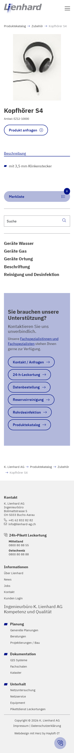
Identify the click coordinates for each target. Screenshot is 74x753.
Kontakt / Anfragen (28, 362)
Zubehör (37, 26)
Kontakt (9, 592)
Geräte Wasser (19, 243)
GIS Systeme (18, 660)
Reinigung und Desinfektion (31, 274)
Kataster (16, 672)
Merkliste (39, 195)
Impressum (21, 726)
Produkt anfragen (23, 130)
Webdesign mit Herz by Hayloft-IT (37, 733)
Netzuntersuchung (22, 690)
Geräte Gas (15, 251)
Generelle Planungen (24, 630)
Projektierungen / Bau (25, 643)
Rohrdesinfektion (27, 412)
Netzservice (18, 696)
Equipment (17, 703)
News (7, 579)
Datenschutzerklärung (46, 726)
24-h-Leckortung (26, 374)
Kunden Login (13, 598)
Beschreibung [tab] (15, 153)
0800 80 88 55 (19, 545)
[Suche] (64, 220)
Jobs (7, 586)
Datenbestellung (26, 387)
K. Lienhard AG (14, 467)
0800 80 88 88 (19, 554)
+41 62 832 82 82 (20, 520)
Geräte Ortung (18, 259)
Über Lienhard (13, 573)
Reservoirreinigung (28, 399)
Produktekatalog (15, 26)
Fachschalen (18, 666)
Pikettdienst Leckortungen (28, 709)
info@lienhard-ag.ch (22, 524)
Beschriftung (17, 266)
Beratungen (18, 636)
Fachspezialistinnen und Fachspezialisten (33, 341)
